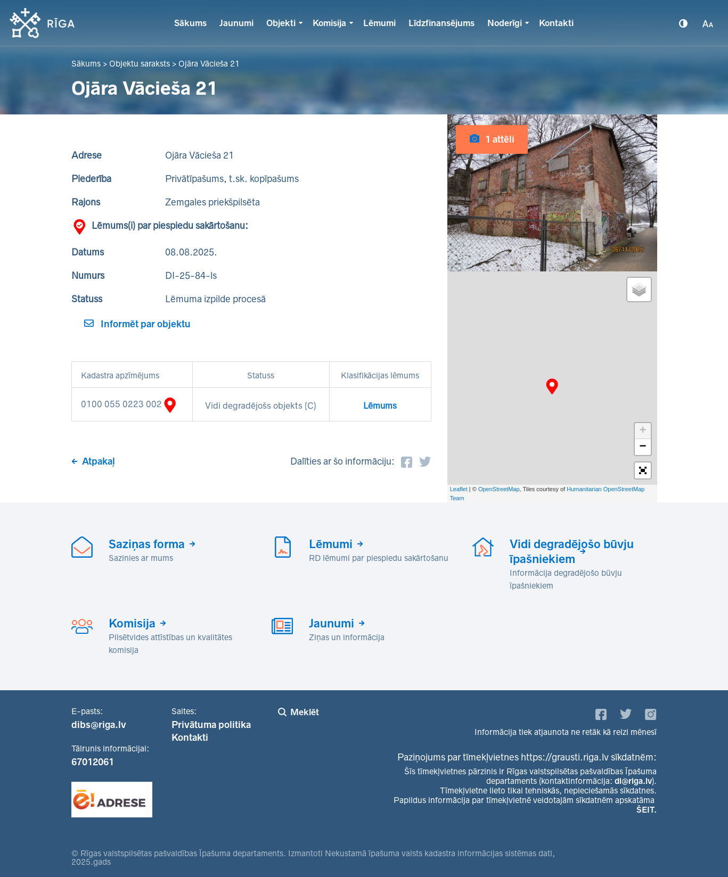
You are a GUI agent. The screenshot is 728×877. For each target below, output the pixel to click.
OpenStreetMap (499, 489)
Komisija (329, 23)
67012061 (92, 762)
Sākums (190, 23)
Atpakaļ (98, 461)
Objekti (281, 23)
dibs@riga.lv (98, 724)
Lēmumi (379, 23)
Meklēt (304, 712)
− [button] (642, 447)
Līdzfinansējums (441, 23)
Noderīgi (504, 23)
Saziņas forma (147, 543)
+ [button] (642, 431)
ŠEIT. (646, 809)
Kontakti (556, 23)
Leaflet (459, 489)
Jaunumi (236, 23)
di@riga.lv (633, 780)
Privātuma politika (211, 724)
